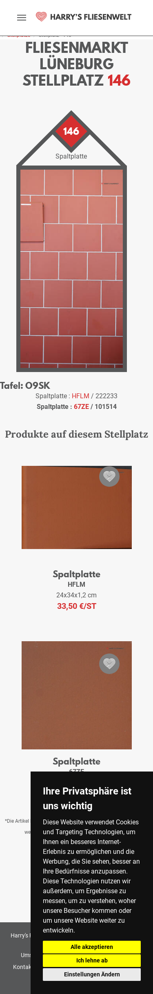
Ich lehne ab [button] (92, 960)
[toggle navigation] (22, 17)
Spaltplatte (76, 573)
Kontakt (23, 967)
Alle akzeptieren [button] (92, 947)
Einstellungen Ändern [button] (92, 974)
